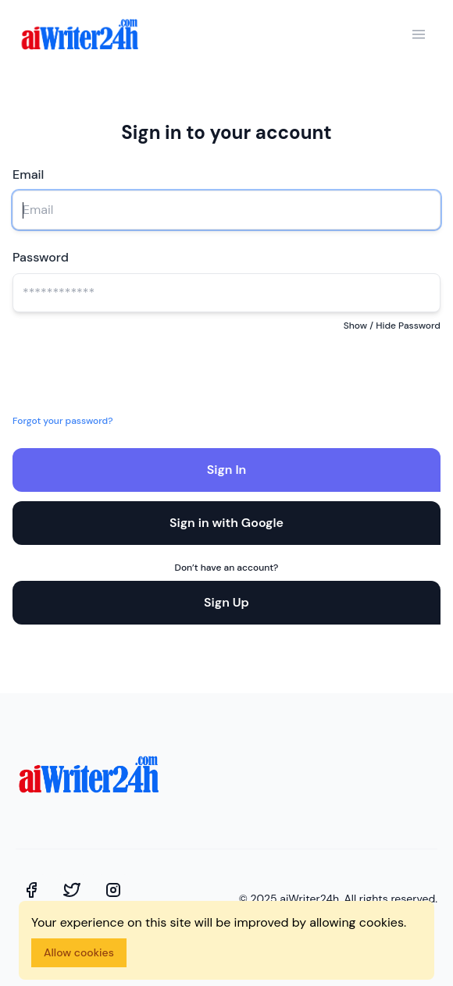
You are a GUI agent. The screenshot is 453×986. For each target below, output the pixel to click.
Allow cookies (79, 952)
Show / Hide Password (392, 325)
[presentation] (137, 367)
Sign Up (226, 602)
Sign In (227, 469)
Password (40, 257)
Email (28, 174)
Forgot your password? (62, 421)
